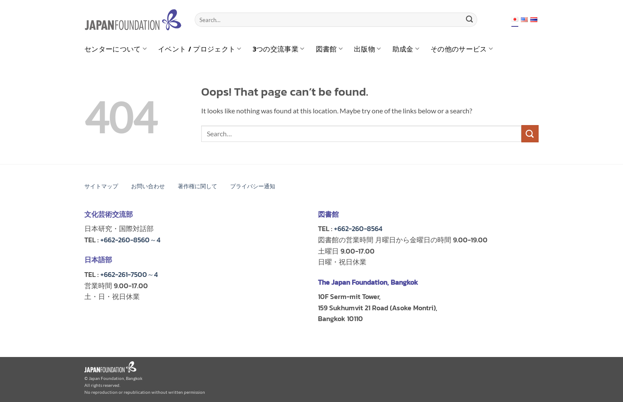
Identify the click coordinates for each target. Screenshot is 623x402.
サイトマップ (101, 186)
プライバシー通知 (252, 186)
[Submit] (469, 20)
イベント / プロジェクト (199, 49)
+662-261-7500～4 (129, 274)
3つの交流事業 (279, 49)
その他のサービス (461, 49)
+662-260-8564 (358, 228)
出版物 (367, 49)
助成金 (405, 49)
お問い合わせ (148, 186)
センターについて (115, 49)
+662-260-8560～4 (130, 240)
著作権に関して (197, 186)
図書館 (329, 49)
